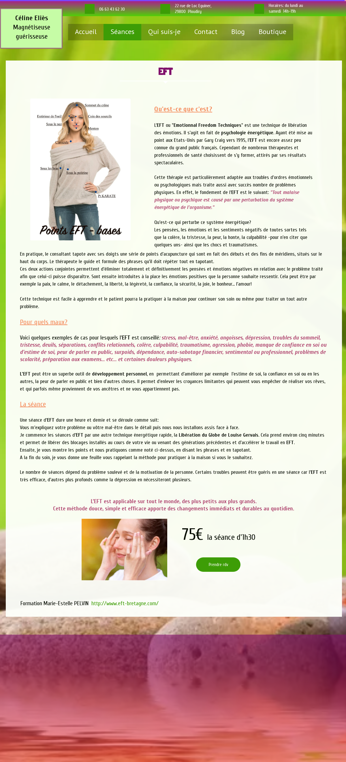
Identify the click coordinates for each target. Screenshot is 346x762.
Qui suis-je (164, 31)
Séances (122, 31)
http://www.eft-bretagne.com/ (125, 603)
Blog (238, 31)
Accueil (86, 31)
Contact (205, 31)
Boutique (272, 31)
